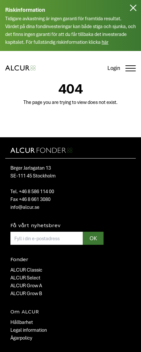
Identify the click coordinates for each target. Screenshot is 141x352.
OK (93, 238)
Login (113, 68)
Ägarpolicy (21, 337)
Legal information (28, 330)
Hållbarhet (21, 322)
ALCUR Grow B (26, 293)
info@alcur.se (24, 207)
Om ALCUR (24, 312)
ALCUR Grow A (26, 285)
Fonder (19, 259)
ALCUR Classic (26, 269)
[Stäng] (133, 28)
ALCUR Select (25, 277)
